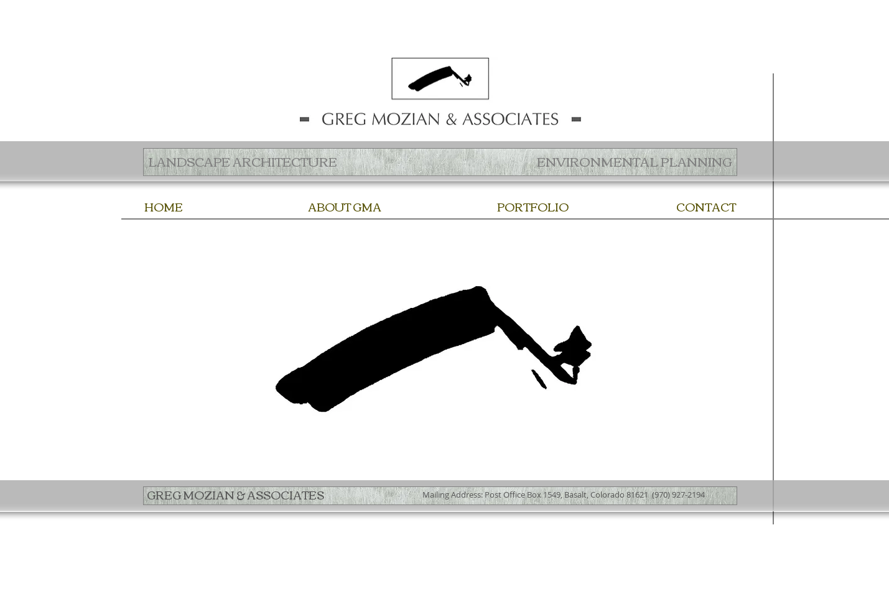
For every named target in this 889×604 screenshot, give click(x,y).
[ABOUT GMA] (344, 207)
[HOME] (163, 207)
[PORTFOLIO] (533, 207)
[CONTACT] (706, 207)
